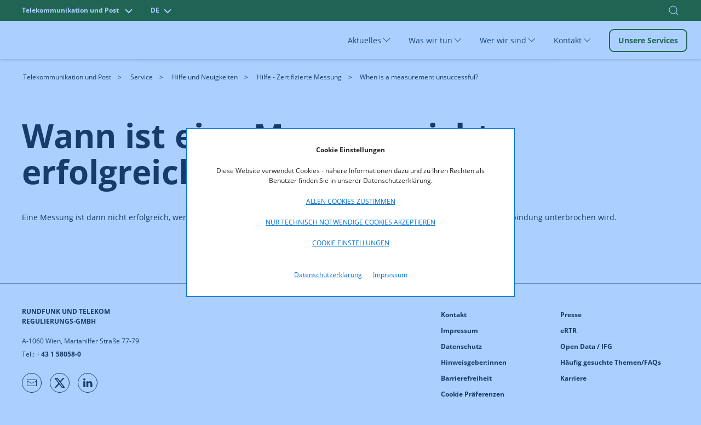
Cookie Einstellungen (350, 243)
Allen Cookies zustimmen (350, 201)
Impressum (390, 274)
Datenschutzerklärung (328, 274)
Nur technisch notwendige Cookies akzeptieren (350, 222)
